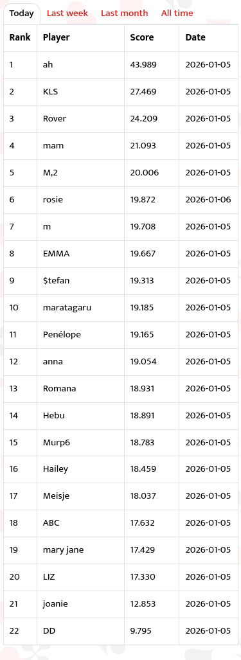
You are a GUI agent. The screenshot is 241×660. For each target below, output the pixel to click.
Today (22, 13)
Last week (67, 13)
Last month (124, 13)
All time (177, 13)
